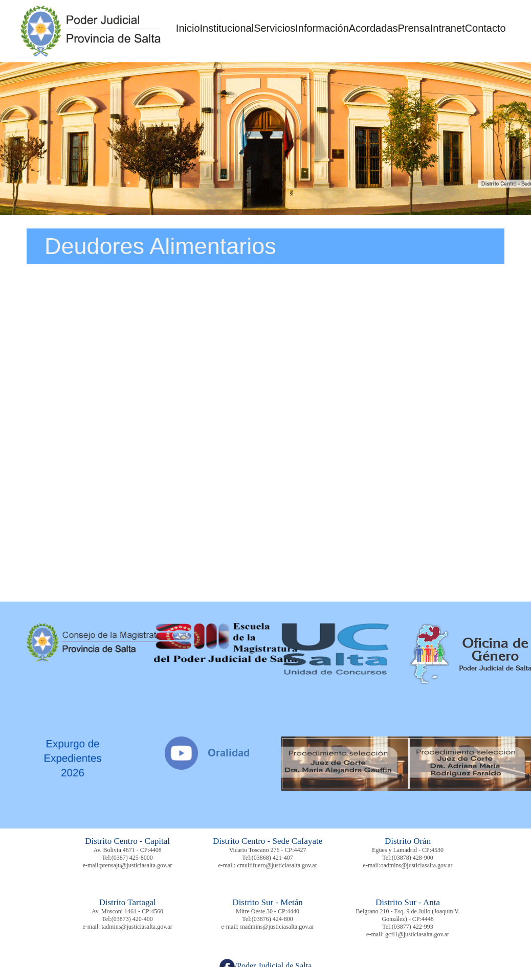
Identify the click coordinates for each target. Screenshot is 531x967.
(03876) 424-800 (272, 919)
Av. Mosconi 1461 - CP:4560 (127, 911)
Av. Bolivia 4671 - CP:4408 (127, 850)
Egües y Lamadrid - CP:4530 (408, 850)
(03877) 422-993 (412, 926)
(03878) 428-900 (412, 857)
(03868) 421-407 (272, 857)
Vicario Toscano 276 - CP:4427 (267, 850)
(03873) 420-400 (132, 919)
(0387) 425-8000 (132, 857)
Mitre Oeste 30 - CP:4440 (267, 911)
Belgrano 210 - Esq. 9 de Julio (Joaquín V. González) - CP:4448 (408, 915)
